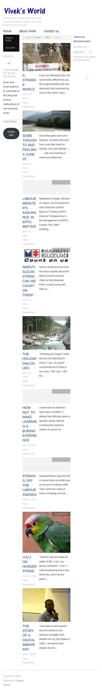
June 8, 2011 (29, 499)
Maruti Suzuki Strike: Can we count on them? (29, 281)
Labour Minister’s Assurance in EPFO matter (29, 212)
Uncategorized (61, 45)
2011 (47, 37)
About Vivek (27, 31)
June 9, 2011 (29, 445)
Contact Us (51, 31)
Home (7, 31)
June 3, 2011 (29, 654)
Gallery (10, 48)
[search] (9, 63)
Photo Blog (9, 39)
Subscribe (11, 133)
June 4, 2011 (29, 576)
